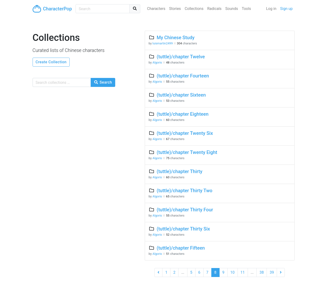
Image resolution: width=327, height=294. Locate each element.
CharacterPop (52, 9)
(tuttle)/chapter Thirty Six (183, 229)
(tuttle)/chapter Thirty (179, 171)
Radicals (214, 8)
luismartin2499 (163, 43)
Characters (156, 8)
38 (261, 272)
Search (103, 82)
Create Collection (51, 62)
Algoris (157, 62)
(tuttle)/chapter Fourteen (183, 76)
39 (272, 272)
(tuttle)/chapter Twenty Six (185, 133)
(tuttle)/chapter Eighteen (182, 114)
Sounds (231, 8)
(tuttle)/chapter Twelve (181, 57)
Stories (175, 8)
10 (232, 272)
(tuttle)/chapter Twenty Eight (187, 152)
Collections (194, 8)
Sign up (286, 8)
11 (243, 272)
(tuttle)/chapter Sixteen (181, 95)
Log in (271, 8)
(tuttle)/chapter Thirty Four (185, 210)
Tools (246, 8)
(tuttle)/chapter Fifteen (181, 248)
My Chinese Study (175, 37)
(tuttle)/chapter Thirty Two (184, 190)
